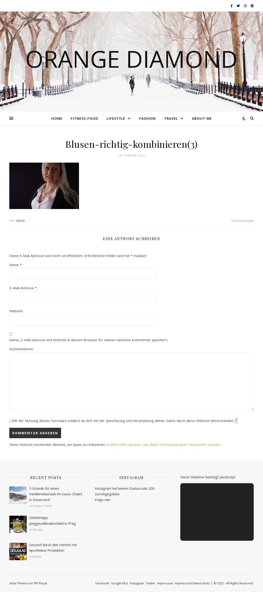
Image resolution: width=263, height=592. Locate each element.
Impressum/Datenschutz (192, 583)
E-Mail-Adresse (23, 288)
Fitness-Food (84, 118)
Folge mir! (102, 499)
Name (15, 264)
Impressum (165, 583)
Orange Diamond (131, 58)
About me (202, 118)
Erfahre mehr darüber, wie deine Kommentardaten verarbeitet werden (163, 444)
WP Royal (40, 583)
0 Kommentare (242, 220)
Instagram (137, 583)
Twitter (150, 583)
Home (56, 118)
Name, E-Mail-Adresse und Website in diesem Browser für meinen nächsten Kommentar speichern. (88, 340)
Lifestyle (116, 118)
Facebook (102, 583)
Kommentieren (21, 349)
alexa (20, 220)
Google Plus (119, 583)
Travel (171, 118)
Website (16, 311)
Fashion (147, 118)
